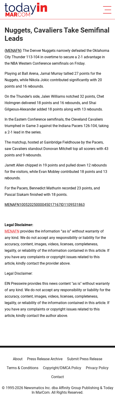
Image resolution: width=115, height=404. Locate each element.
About (17, 359)
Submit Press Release (84, 359)
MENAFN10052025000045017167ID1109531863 (45, 204)
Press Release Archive (44, 359)
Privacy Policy (97, 368)
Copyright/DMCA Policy (62, 368)
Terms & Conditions (22, 368)
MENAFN (13, 50)
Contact (57, 377)
